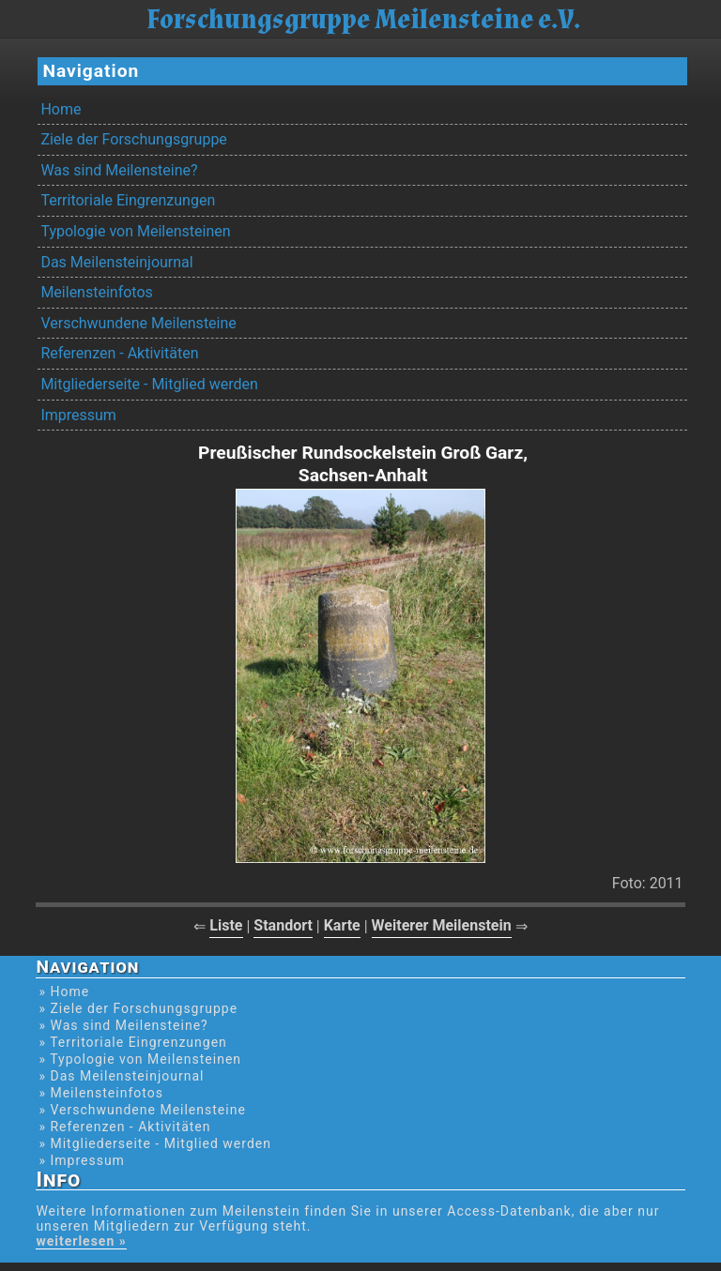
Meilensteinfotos (96, 292)
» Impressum (81, 1160)
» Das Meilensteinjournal (121, 1075)
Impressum (78, 415)
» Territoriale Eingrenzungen (132, 1042)
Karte (342, 925)
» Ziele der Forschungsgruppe (138, 1008)
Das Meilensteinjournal (116, 262)
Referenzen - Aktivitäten (119, 353)
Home (60, 109)
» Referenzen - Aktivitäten (124, 1126)
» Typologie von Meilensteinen (139, 1059)
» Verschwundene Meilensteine (141, 1109)
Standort (283, 925)
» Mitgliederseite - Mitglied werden (154, 1143)
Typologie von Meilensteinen (135, 231)
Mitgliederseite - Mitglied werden (148, 384)
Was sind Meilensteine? (118, 170)
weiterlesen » (81, 1240)
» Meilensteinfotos (100, 1092)
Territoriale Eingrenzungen (127, 200)
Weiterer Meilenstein (442, 925)
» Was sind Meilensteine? (122, 1025)
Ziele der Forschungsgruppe (133, 139)
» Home (63, 991)
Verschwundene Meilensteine (138, 323)
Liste (225, 925)
